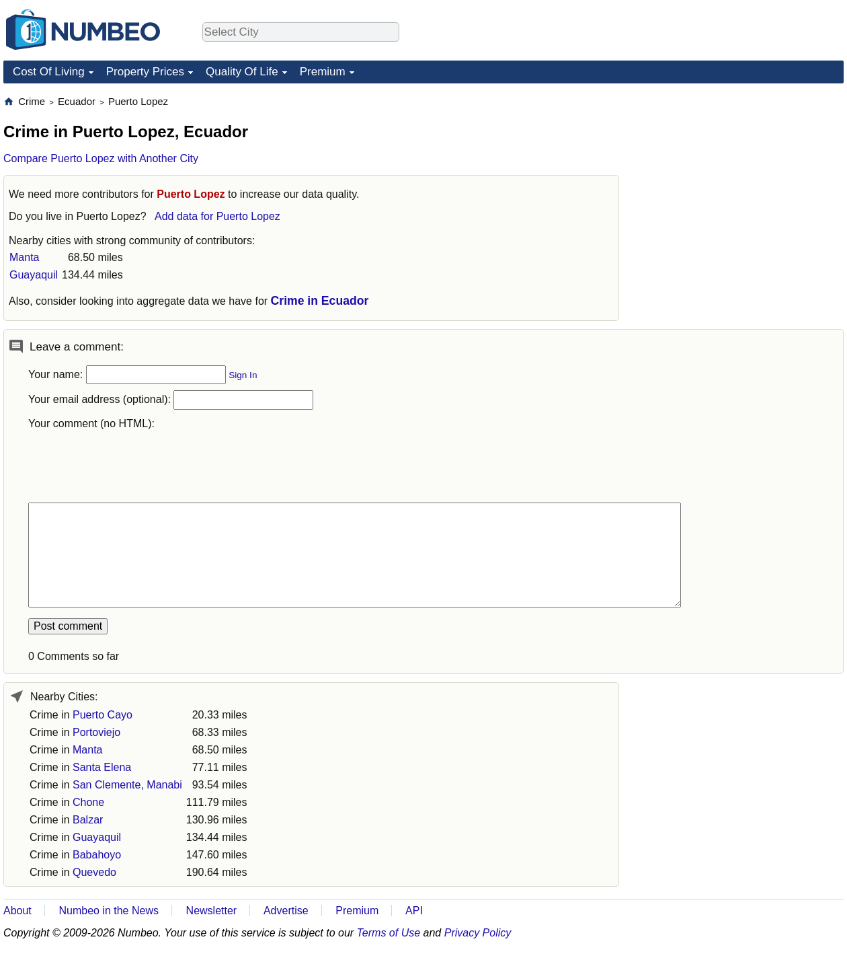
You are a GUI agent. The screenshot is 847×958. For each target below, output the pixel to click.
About (17, 910)
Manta (24, 257)
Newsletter (211, 910)
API (414, 910)
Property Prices (145, 71)
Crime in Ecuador (320, 300)
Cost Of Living (49, 71)
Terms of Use (389, 932)
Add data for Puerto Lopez (217, 216)
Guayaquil (33, 275)
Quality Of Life (242, 71)
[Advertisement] (685, 297)
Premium (323, 71)
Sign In (243, 375)
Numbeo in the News (108, 910)
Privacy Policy (478, 932)
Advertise (286, 910)
